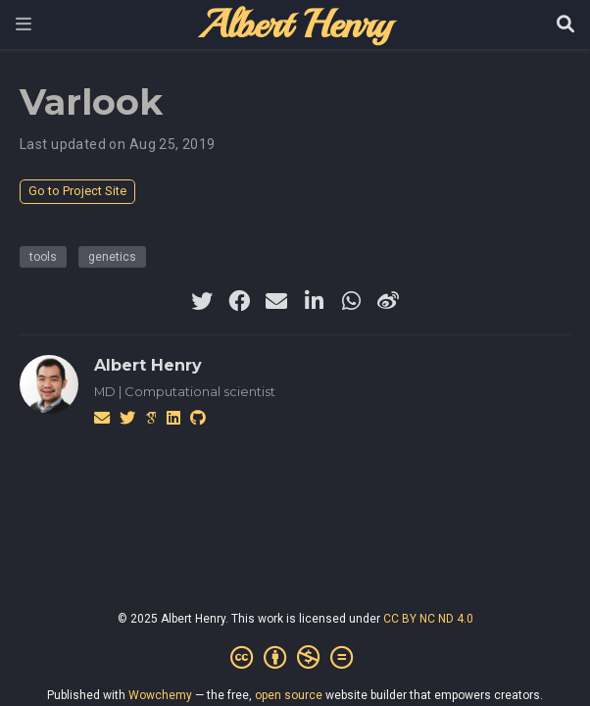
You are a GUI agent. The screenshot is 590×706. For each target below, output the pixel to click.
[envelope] (276, 301)
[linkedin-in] (313, 301)
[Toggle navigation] (23, 24)
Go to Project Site (77, 190)
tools (43, 257)
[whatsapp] (351, 301)
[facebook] (239, 301)
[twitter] (202, 301)
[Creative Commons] (295, 658)
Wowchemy (160, 695)
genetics (112, 257)
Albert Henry (148, 365)
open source (288, 695)
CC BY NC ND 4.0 (428, 619)
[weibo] (388, 301)
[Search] (565, 25)
